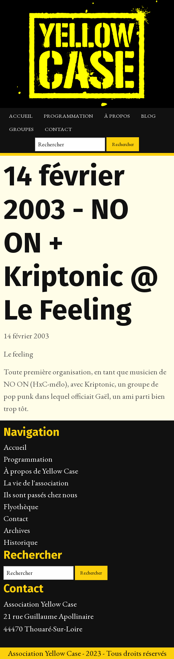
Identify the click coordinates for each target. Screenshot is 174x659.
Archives (17, 530)
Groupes (21, 129)
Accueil (21, 115)
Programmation (68, 115)
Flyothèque (21, 506)
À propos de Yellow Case (41, 471)
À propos (117, 115)
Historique (20, 542)
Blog (148, 115)
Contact (58, 129)
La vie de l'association (36, 483)
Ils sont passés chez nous (40, 495)
